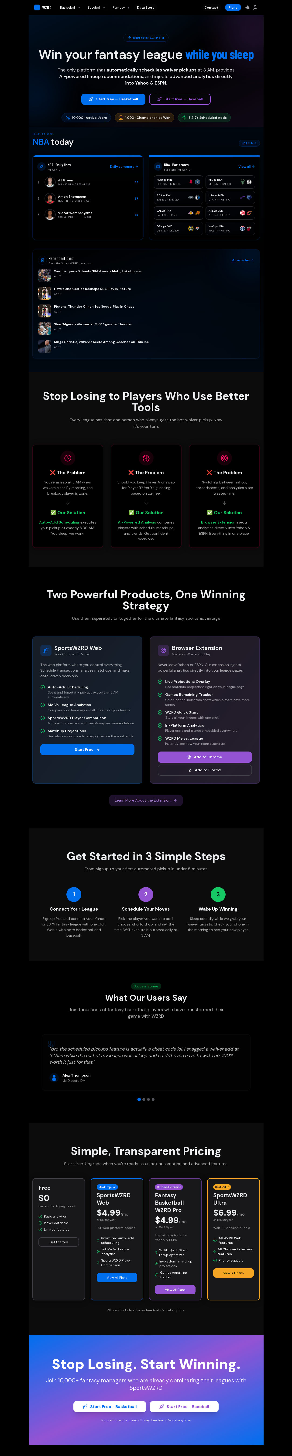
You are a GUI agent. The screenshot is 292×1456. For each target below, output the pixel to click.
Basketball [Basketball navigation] (70, 7)
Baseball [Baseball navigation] (96, 7)
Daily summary (124, 166)
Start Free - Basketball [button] (110, 1406)
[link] (255, 7)
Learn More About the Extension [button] (146, 800)
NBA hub (249, 143)
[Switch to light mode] (248, 7)
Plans (233, 7)
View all (246, 166)
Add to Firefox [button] (204, 770)
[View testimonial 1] (139, 1099)
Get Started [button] (58, 1242)
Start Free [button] (87, 749)
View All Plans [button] (117, 1278)
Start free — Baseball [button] (180, 99)
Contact (211, 7)
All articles (243, 260)
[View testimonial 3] (148, 1099)
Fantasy (121, 7)
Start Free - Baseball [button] (184, 1406)
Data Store (146, 7)
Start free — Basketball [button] (113, 99)
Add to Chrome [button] (204, 757)
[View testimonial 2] (143, 1099)
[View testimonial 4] (153, 1099)
